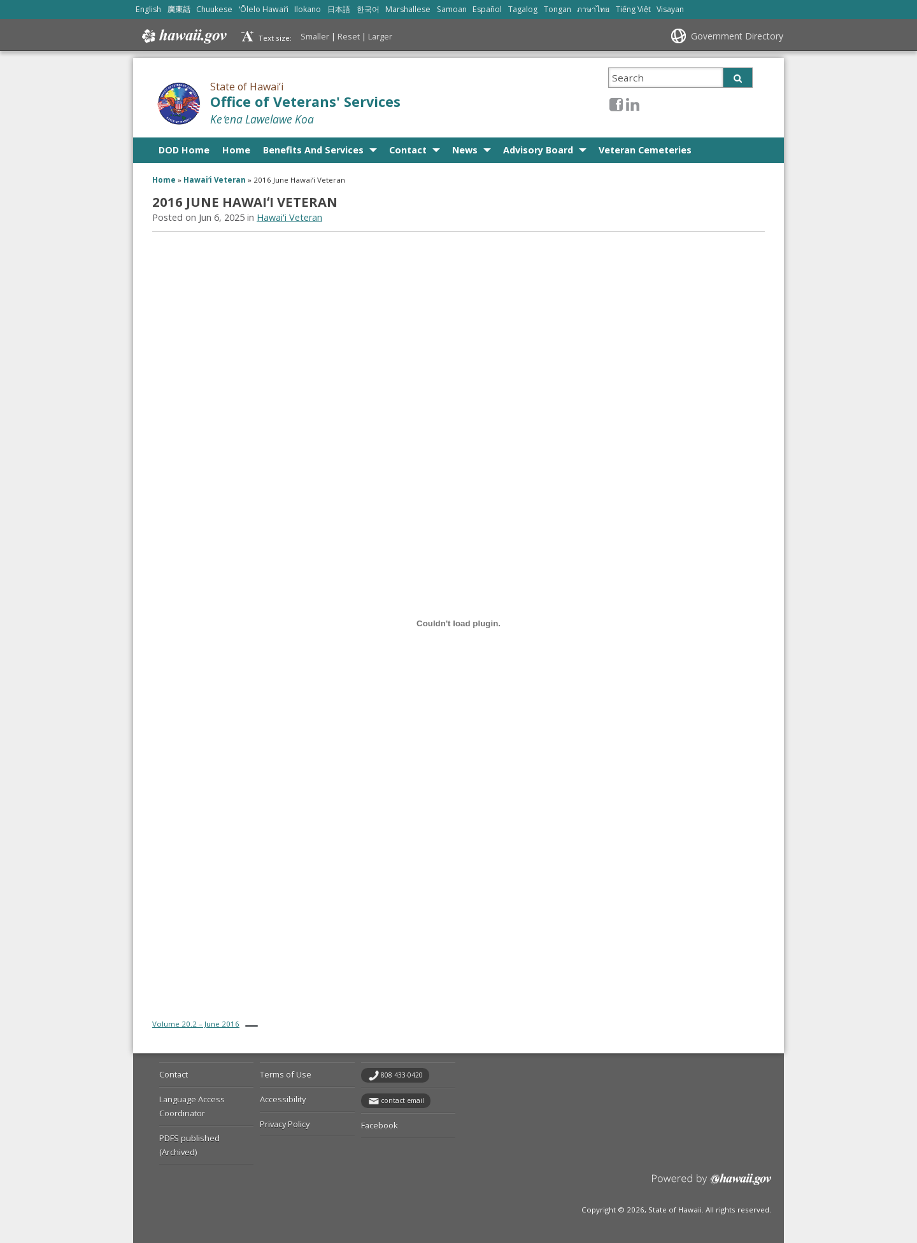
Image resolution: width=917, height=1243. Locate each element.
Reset (349, 36)
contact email (402, 1100)
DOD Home (184, 150)
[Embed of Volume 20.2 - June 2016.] (458, 623)
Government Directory (737, 36)
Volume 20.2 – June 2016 (195, 1024)
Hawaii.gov (183, 36)
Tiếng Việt (633, 9)
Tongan (557, 9)
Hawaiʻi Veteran (214, 180)
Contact (408, 150)
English (148, 9)
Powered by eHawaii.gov (711, 1184)
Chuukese (214, 9)
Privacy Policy (284, 1124)
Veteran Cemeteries (645, 150)
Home (236, 150)
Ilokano (307, 9)
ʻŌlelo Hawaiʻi (263, 9)
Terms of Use (285, 1074)
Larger (380, 36)
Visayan (670, 9)
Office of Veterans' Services (305, 101)
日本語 (338, 9)
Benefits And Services (313, 150)
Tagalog (522, 9)
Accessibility (283, 1099)
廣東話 (178, 9)
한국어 (368, 9)
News (465, 150)
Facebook (379, 1125)
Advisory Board (538, 150)
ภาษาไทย (593, 9)
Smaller (315, 36)
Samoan (452, 9)
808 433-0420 (402, 1075)
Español (487, 9)
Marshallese (407, 9)
